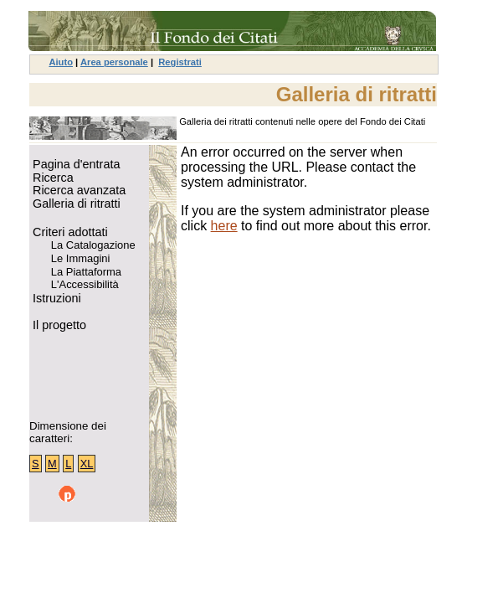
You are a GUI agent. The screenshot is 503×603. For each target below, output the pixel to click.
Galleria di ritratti (75, 204)
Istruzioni (55, 298)
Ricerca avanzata (77, 190)
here (224, 226)
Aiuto (61, 62)
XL (87, 463)
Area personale (114, 62)
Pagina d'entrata (74, 164)
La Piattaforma (81, 272)
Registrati (180, 62)
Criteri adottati (68, 232)
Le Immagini (76, 259)
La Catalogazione (89, 245)
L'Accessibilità (80, 285)
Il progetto (57, 325)
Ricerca (51, 178)
